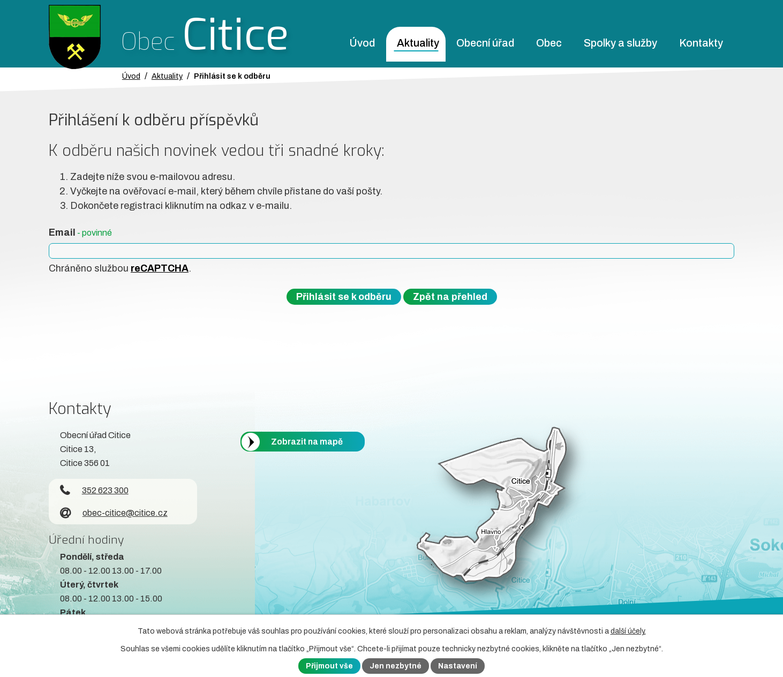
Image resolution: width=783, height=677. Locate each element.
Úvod (362, 43)
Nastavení (457, 666)
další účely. (628, 631)
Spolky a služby (620, 43)
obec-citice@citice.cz (114, 512)
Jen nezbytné (395, 666)
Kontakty (701, 43)
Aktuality (418, 43)
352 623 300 (94, 490)
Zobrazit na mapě (307, 441)
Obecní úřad (485, 43)
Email (80, 232)
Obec (549, 43)
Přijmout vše (329, 666)
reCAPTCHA (160, 268)
